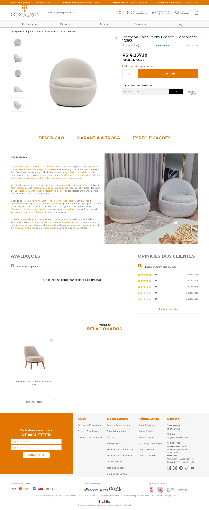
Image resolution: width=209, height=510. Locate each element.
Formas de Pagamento (90, 437)
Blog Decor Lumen (117, 474)
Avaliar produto (168, 309)
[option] (18, 42)
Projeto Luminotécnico (119, 431)
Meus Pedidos (146, 431)
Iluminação (29, 24)
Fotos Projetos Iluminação (120, 449)
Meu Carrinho (146, 437)
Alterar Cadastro (147, 455)
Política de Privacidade (90, 425)
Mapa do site (171, 496)
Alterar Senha (146, 449)
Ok (176, 91)
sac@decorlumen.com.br (178, 438)
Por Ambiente (142, 24)
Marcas (110, 437)
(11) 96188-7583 (173, 429)
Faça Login (136, 11)
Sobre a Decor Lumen (118, 425)
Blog (179, 24)
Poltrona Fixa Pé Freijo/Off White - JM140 (34, 383)
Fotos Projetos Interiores (120, 455)
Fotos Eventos (114, 461)
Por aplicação (114, 443)
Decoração (67, 24)
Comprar (168, 73)
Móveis (104, 24)
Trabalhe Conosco (116, 468)
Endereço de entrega (150, 443)
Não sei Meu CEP (192, 93)
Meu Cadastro (146, 425)
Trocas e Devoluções (88, 431)
